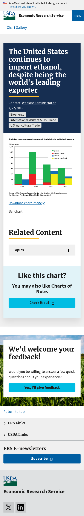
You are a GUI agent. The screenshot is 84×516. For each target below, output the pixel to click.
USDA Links (18, 434)
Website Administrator (39, 103)
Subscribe (39, 458)
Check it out (39, 302)
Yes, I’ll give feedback (42, 387)
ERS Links (16, 423)
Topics (18, 250)
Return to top (14, 411)
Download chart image (25, 203)
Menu (78, 15)
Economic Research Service (41, 15)
